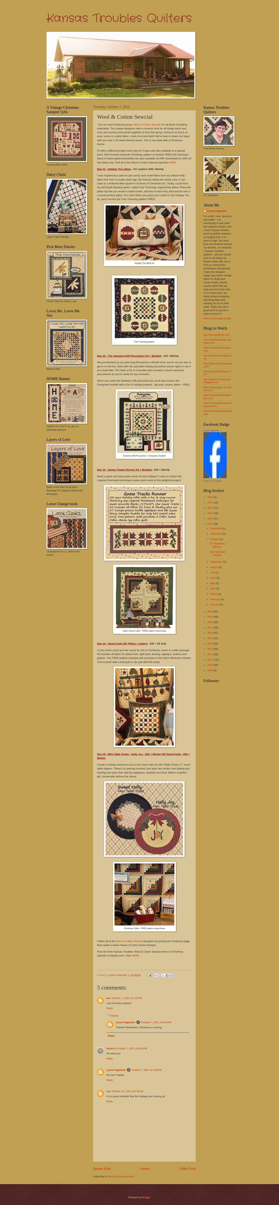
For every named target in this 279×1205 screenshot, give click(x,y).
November (216, 533)
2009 (210, 670)
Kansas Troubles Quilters (119, 18)
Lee (108, 998)
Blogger (146, 1197)
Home (145, 1169)
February (215, 599)
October (215, 539)
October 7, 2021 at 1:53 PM (127, 998)
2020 (210, 611)
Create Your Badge (212, 481)
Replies (114, 1015)
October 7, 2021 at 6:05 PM (132, 1048)
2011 (210, 659)
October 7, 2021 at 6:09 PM (156, 1022)
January (215, 604)
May (213, 583)
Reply (109, 1008)
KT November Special (217, 545)
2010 (210, 664)
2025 (210, 502)
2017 (210, 627)
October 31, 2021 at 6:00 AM (127, 1091)
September (216, 561)
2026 (210, 497)
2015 (210, 638)
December (216, 528)
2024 (210, 507)
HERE (172, 162)
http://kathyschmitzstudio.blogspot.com (217, 381)
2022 (210, 518)
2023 (210, 513)
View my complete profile (217, 318)
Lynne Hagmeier (125, 1022)
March (214, 593)
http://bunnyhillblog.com (216, 334)
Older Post (187, 1169)
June (213, 577)
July (212, 572)
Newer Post (102, 1169)
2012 (210, 654)
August (214, 567)
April (213, 588)
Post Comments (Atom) (121, 1176)
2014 (210, 643)
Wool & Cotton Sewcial (147, 124)
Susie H (110, 1048)
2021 (210, 523)
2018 (210, 622)
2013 (210, 648)
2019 (210, 616)
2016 (210, 632)
